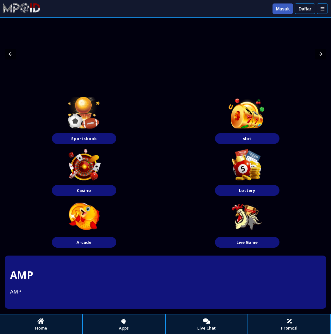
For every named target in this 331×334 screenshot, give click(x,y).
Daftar (304, 8)
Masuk (283, 8)
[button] (10, 54)
